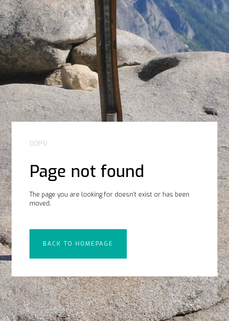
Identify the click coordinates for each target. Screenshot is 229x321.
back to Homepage (78, 243)
